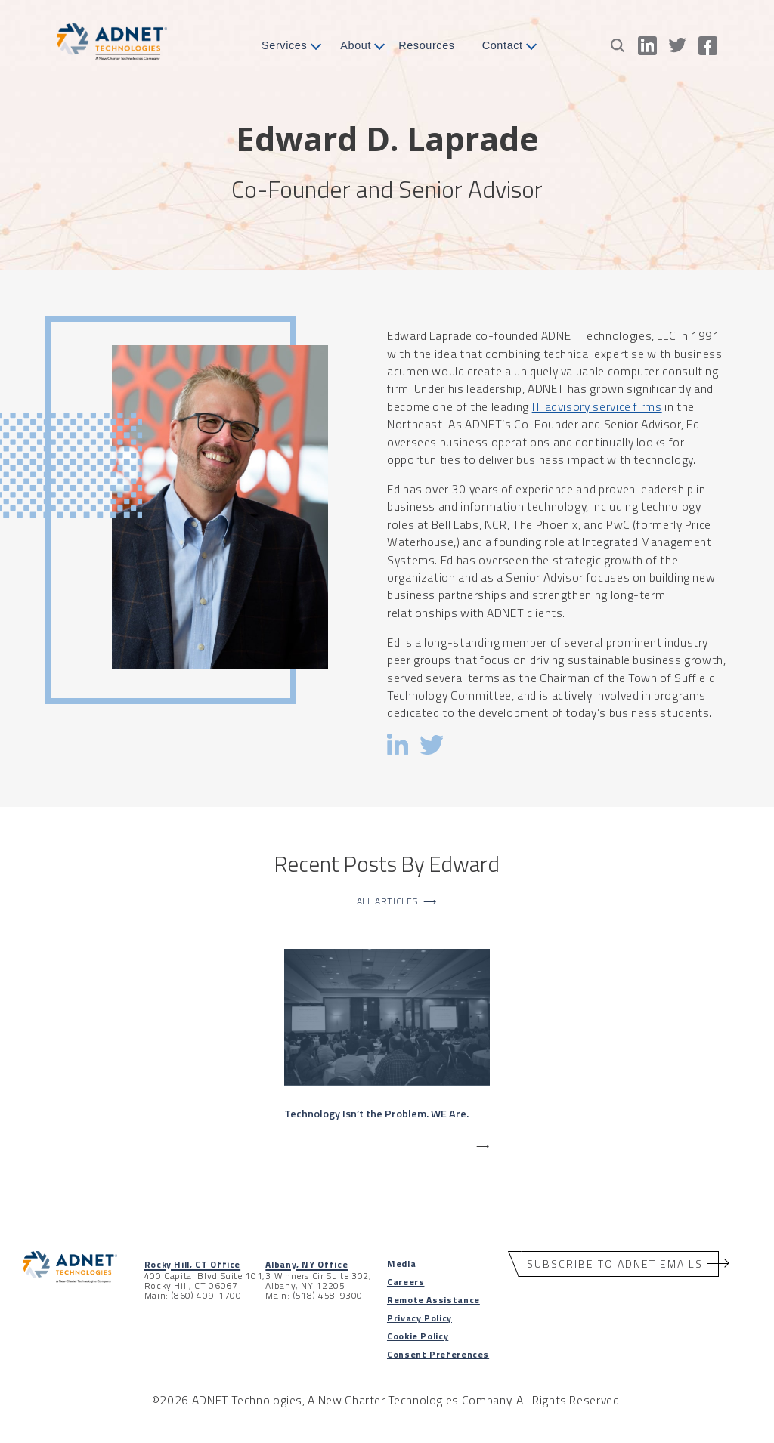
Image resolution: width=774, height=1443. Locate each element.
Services (284, 45)
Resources (426, 45)
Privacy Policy (419, 1318)
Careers (405, 1282)
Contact (502, 45)
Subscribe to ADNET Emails (615, 1264)
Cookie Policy (417, 1336)
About (355, 45)
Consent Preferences (438, 1354)
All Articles (397, 901)
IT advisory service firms (597, 406)
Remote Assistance (433, 1300)
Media (401, 1263)
